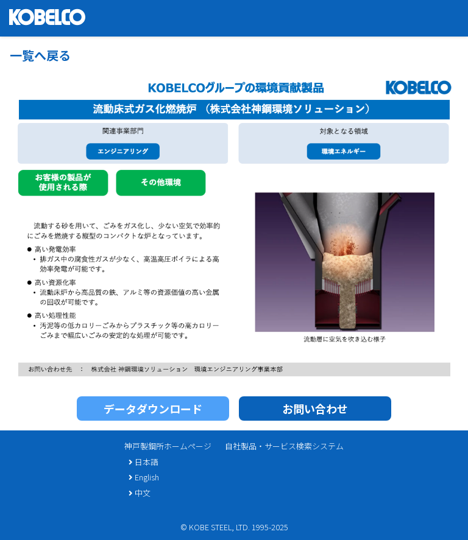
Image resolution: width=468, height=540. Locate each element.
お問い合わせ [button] (315, 408)
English (143, 477)
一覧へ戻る (40, 55)
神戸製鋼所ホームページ (167, 446)
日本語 (143, 462)
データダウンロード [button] (153, 408)
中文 (139, 493)
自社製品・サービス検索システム (284, 446)
